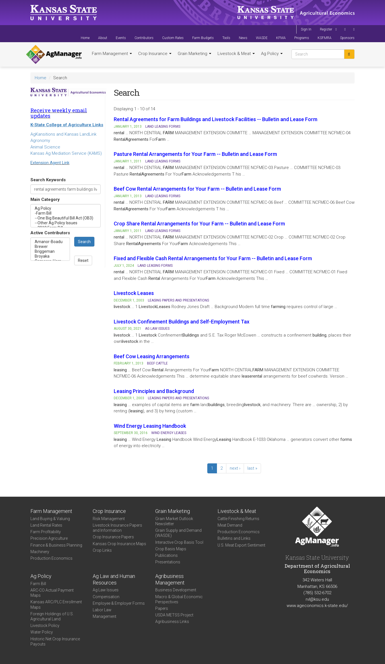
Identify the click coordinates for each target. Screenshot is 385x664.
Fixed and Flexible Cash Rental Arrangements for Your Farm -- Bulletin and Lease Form (213, 258)
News (243, 38)
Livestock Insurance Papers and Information (117, 528)
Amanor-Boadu (50, 241)
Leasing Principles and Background (154, 391)
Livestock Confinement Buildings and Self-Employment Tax (181, 322)
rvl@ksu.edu (317, 599)
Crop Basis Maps (170, 549)
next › (235, 468)
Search (84, 241)
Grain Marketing (194, 53)
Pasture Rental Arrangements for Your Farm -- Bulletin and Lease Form (195, 154)
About (102, 38)
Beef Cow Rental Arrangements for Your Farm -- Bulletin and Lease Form (197, 189)
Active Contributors (50, 232)
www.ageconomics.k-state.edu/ (317, 605)
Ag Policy (272, 53)
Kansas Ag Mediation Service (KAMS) (66, 153)
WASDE (262, 38)
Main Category (45, 199)
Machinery (39, 551)
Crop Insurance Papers (113, 537)
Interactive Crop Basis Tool (179, 542)
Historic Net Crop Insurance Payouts (55, 641)
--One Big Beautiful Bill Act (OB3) (65, 218)
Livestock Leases (134, 293)
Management (104, 616)
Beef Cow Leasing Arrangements (151, 356)
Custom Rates (173, 38)
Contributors (144, 38)
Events (121, 38)
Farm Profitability (45, 531)
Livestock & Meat (236, 53)
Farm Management (112, 53)
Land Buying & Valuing (50, 518)
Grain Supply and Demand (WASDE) (178, 533)
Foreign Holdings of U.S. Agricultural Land (52, 616)
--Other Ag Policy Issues (65, 223)
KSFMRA (325, 38)
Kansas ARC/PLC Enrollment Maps (56, 604)
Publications (166, 555)
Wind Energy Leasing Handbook (150, 426)
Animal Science (45, 147)
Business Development (175, 590)
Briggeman (50, 251)
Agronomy (40, 140)
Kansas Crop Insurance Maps (119, 543)
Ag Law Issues (106, 590)
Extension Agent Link (49, 162)
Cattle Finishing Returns (238, 518)
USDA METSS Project (174, 615)
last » (252, 468)
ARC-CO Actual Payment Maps (52, 593)
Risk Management (109, 518)
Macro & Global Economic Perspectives (179, 599)
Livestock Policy (44, 625)
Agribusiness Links (172, 621)
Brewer (50, 246)
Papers (161, 608)
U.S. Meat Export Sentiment (241, 545)
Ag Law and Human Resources (114, 579)
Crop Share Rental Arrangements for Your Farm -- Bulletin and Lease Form (199, 224)
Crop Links (102, 550)
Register (326, 29)
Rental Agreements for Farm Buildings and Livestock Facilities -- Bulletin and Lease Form (215, 119)
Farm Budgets (203, 38)
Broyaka (50, 256)
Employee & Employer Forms (119, 603)
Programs (301, 38)
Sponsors (347, 38)
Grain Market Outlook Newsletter (174, 521)
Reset (83, 260)
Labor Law (102, 610)
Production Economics (51, 558)
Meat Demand (230, 525)
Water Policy (41, 632)
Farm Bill (38, 583)
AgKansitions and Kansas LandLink (63, 134)
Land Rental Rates (46, 525)
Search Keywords (48, 179)
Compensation (106, 596)
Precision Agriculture (49, 538)
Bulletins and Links (234, 538)
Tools (226, 38)
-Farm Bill (65, 213)
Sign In (306, 29)
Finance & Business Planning (56, 545)
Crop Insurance (154, 53)
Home (85, 38)
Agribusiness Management (170, 579)
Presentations (167, 562)
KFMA (281, 38)
